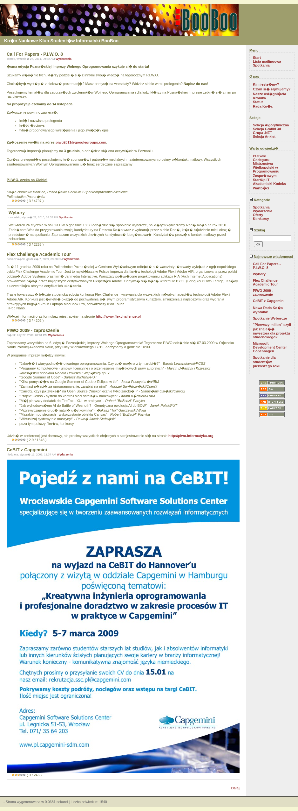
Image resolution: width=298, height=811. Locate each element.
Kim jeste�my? (266, 84)
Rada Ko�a (263, 106)
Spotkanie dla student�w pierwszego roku (267, 362)
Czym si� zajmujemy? (272, 89)
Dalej (235, 788)
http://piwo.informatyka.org (190, 436)
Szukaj (257, 230)
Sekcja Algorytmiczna (271, 125)
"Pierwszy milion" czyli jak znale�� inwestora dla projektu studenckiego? (272, 331)
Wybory (259, 274)
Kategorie (259, 200)
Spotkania (66, 217)
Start (257, 58)
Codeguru (261, 160)
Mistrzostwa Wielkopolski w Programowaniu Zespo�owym (266, 170)
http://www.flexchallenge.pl (118, 316)
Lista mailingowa (267, 61)
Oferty (258, 215)
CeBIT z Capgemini (269, 301)
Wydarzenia (63, 58)
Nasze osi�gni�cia (269, 94)
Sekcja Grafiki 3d (267, 129)
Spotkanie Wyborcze (270, 318)
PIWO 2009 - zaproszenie (263, 292)
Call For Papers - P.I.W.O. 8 (267, 266)
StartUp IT (261, 180)
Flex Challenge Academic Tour (265, 282)
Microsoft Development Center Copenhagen (270, 347)
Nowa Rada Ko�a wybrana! (268, 310)
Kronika (259, 98)
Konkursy (261, 219)
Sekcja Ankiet (264, 136)
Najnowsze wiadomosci (271, 256)
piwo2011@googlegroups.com (81, 142)
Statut (258, 102)
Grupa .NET (262, 133)
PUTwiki (259, 156)
